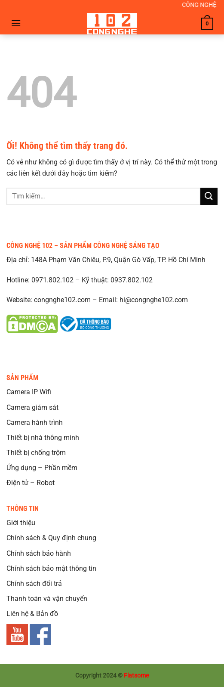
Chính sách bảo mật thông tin (51, 568)
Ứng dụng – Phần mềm (41, 468)
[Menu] (15, 23)
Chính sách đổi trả (34, 583)
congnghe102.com (62, 300)
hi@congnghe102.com (154, 300)
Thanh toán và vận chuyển (46, 598)
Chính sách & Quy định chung (51, 538)
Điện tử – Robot (30, 483)
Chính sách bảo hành (38, 553)
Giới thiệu (20, 523)
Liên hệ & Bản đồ (32, 614)
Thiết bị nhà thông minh (42, 437)
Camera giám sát (32, 407)
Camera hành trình (34, 422)
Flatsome (136, 675)
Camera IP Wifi (28, 392)
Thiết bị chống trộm (36, 453)
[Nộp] (209, 196)
